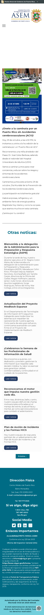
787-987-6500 (22, 512)
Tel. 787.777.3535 (22, 501)
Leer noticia (11, 294)
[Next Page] (23, 456)
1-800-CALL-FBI (22, 510)
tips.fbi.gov (22, 515)
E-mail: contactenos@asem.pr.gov (22, 495)
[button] (4, 26)
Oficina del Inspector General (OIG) (22, 543)
